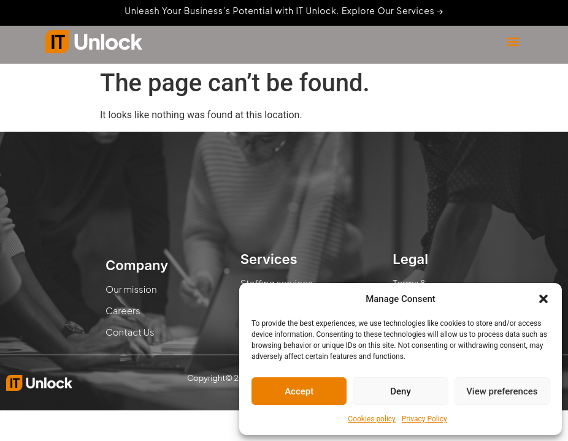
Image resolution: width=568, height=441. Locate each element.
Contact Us (130, 331)
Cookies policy (371, 419)
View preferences (501, 391)
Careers (123, 310)
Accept (299, 391)
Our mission (131, 289)
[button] (543, 299)
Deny (400, 391)
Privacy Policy (424, 419)
